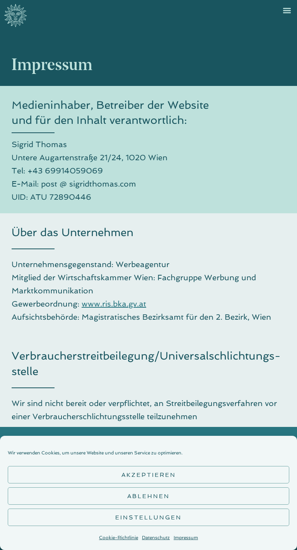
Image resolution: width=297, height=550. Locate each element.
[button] (286, 10)
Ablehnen (148, 496)
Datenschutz (156, 537)
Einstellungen (148, 517)
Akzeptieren (148, 474)
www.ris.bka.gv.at (114, 303)
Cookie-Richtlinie (118, 537)
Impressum (186, 537)
